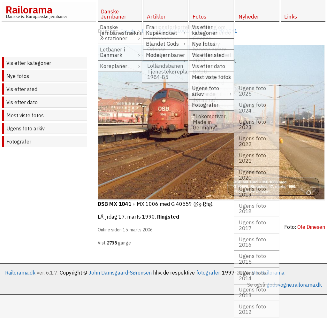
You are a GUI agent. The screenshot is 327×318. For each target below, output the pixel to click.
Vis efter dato (22, 102)
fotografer (208, 272)
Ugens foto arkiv (25, 128)
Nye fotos (17, 76)
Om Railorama (268, 272)
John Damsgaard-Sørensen (120, 272)
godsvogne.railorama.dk (294, 285)
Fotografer (18, 141)
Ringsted (168, 216)
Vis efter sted (21, 89)
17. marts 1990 (136, 216)
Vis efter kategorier (28, 63)
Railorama (28, 9)
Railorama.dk (20, 272)
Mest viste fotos (25, 115)
